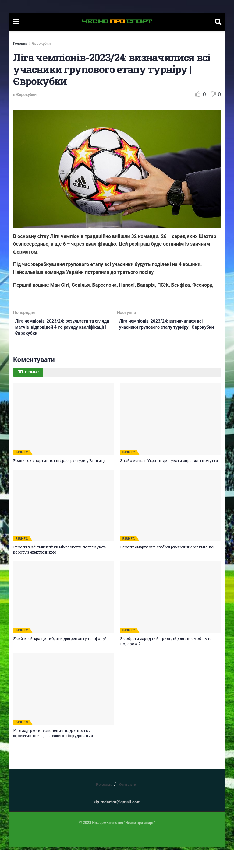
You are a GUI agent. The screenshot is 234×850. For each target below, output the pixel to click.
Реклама (104, 787)
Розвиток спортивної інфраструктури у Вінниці (59, 463)
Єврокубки (41, 43)
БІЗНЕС (22, 455)
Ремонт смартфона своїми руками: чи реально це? (167, 549)
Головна (20, 43)
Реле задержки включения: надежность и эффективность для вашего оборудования (53, 736)
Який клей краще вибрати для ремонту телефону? (59, 641)
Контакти (127, 787)
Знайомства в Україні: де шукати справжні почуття (169, 463)
